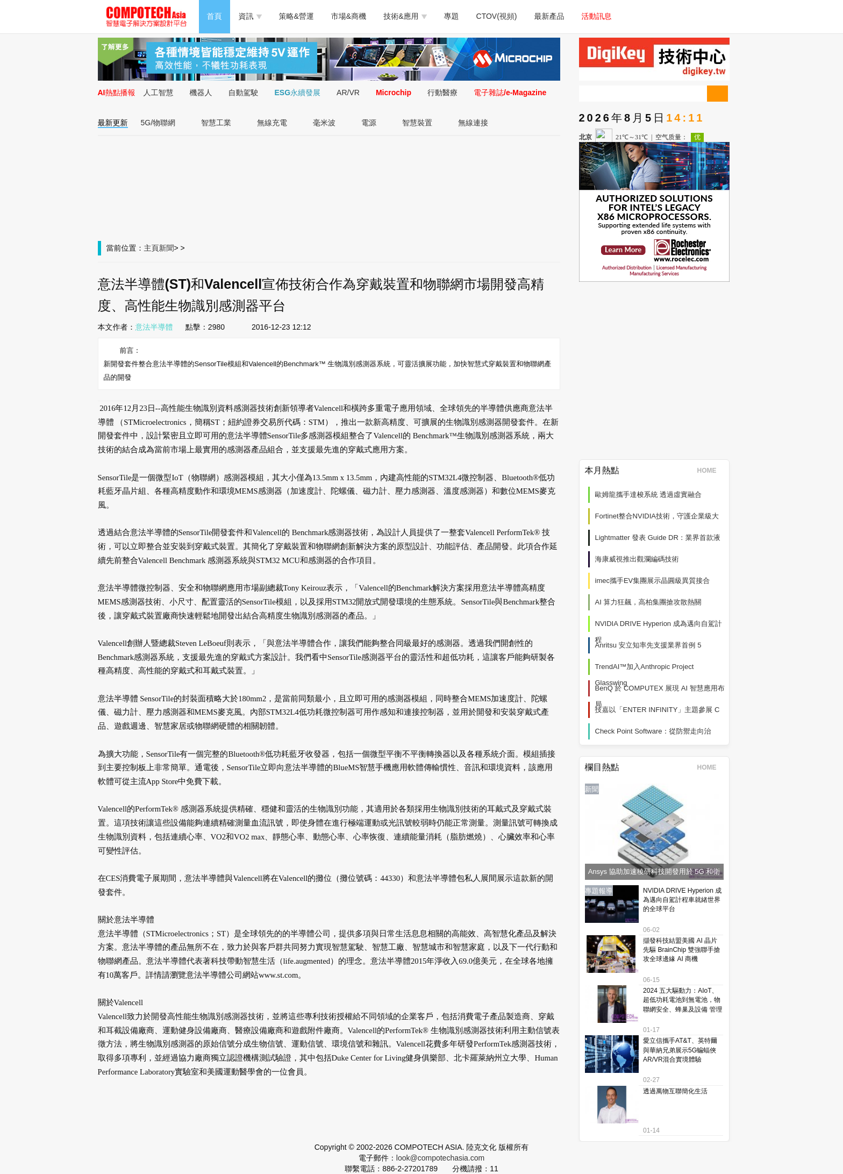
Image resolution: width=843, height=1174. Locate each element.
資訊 (250, 16)
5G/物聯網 (158, 122)
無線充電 (272, 122)
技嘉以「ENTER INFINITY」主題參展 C (657, 710)
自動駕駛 (243, 92)
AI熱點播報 (116, 92)
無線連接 (473, 122)
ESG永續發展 (298, 92)
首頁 (214, 16)
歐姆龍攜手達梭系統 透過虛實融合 (648, 494)
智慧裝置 (417, 122)
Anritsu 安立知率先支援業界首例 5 (648, 645)
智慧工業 (216, 122)
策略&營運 (296, 16)
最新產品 (549, 16)
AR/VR (348, 92)
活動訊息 (597, 16)
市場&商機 (348, 16)
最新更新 (113, 122)
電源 (368, 122)
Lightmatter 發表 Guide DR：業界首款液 (657, 537)
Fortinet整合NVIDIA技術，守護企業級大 (657, 516)
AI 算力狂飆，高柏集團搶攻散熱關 (648, 602)
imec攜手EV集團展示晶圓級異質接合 (652, 581)
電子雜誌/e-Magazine (510, 92)
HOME (710, 470)
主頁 (151, 248)
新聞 (166, 248)
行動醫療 (442, 92)
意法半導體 (154, 327)
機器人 (201, 92)
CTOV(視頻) (496, 16)
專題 (451, 16)
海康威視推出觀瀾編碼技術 (637, 559)
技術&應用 (404, 16)
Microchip (393, 92)
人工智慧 (159, 92)
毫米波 (324, 122)
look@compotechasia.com (440, 1158)
